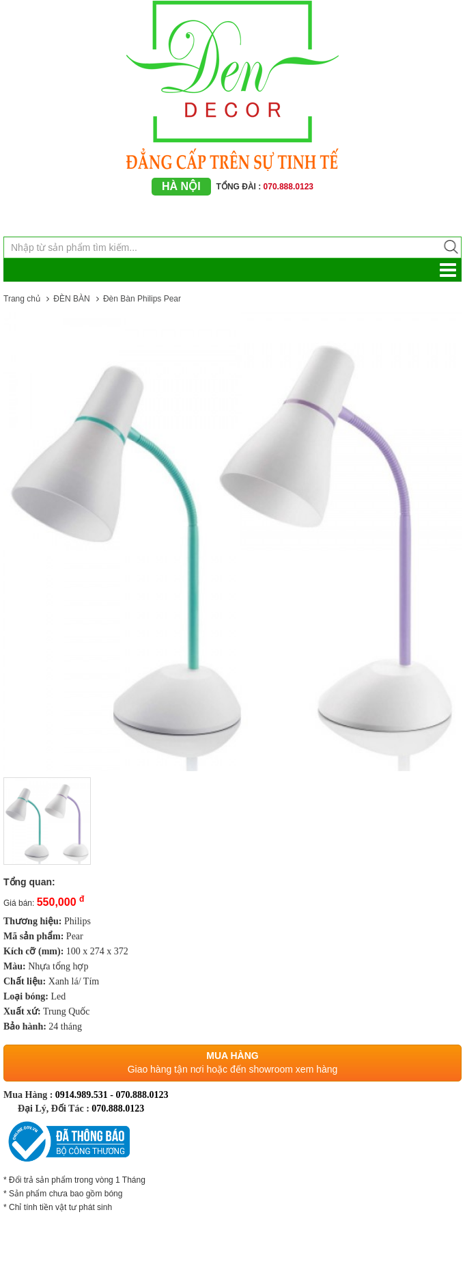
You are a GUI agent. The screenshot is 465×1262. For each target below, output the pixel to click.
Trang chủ (21, 299)
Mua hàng (232, 1055)
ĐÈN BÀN (71, 299)
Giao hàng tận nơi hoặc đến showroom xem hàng (233, 1069)
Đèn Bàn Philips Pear (142, 299)
